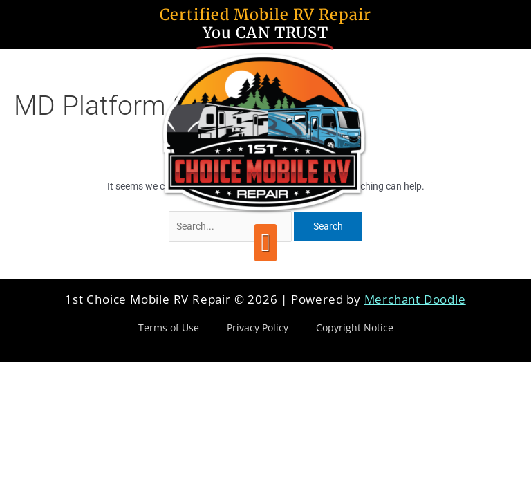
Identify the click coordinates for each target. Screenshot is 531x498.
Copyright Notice (354, 327)
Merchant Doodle (415, 299)
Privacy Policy (257, 327)
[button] (265, 242)
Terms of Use (168, 327)
